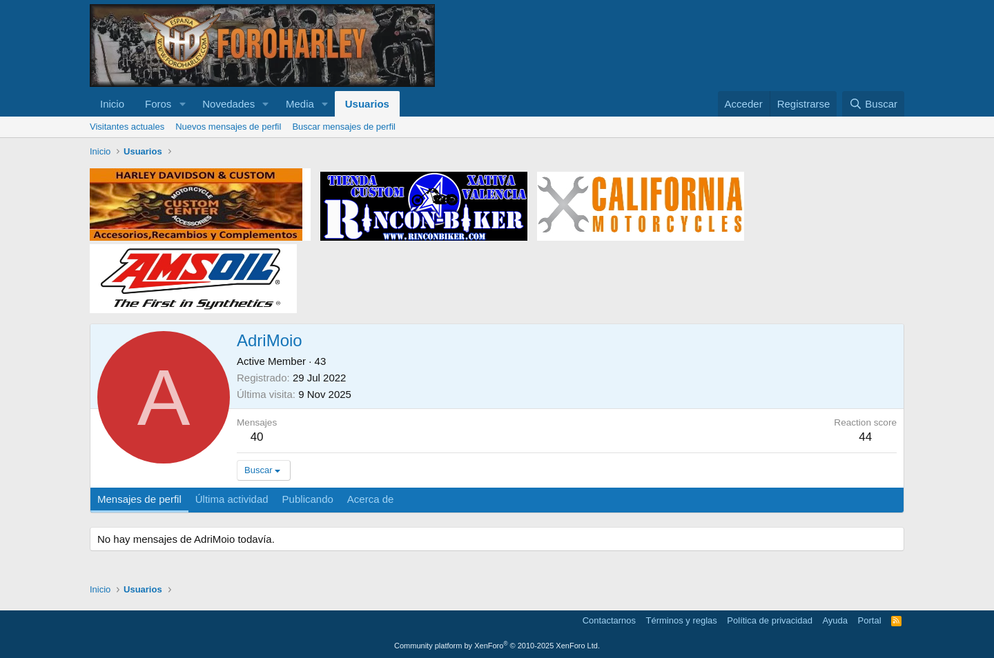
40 (257, 436)
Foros (158, 104)
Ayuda (835, 620)
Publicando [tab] (307, 499)
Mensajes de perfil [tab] (139, 499)
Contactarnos (609, 620)
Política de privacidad (769, 620)
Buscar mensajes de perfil (344, 126)
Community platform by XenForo (497, 645)
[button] (182, 104)
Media (300, 104)
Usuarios (367, 104)
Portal (869, 620)
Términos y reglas (681, 620)
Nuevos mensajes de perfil (228, 126)
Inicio (112, 104)
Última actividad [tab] (232, 499)
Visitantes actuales (127, 126)
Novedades (228, 104)
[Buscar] (873, 104)
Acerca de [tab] (370, 499)
